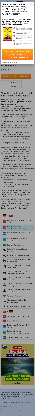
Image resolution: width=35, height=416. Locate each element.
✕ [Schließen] (31, 4)
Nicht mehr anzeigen (9, 62)
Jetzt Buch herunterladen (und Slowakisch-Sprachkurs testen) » (17, 54)
